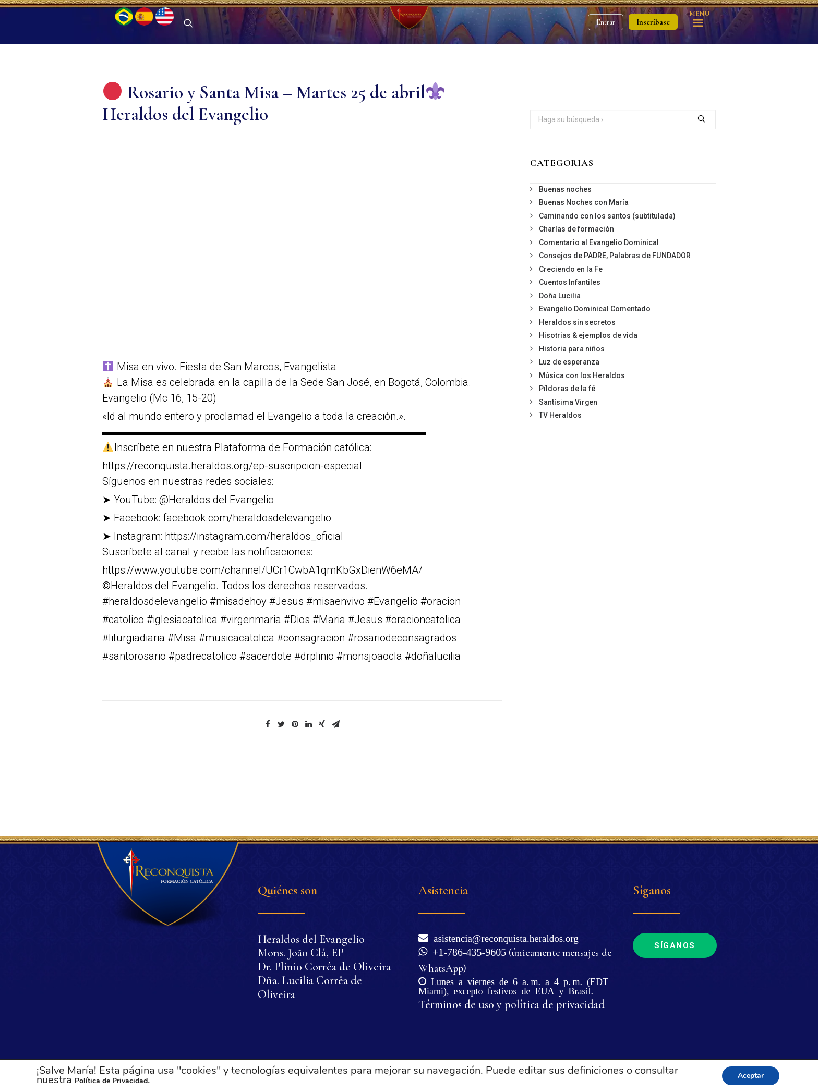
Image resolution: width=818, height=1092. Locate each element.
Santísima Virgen (568, 457)
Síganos (674, 945)
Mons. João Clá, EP (301, 953)
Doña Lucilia (560, 350)
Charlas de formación (576, 284)
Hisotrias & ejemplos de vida (588, 390)
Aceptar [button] (751, 1076)
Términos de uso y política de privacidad (511, 1004)
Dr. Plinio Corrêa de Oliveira (324, 967)
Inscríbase (653, 49)
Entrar (605, 49)
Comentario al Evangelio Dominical (599, 297)
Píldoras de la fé (567, 443)
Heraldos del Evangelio (311, 939)
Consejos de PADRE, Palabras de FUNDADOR (615, 310)
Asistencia (443, 890)
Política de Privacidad (111, 1081)
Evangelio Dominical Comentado (595, 363)
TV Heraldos (560, 470)
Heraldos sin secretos (577, 377)
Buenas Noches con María (584, 257)
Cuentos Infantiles (569, 337)
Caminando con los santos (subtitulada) (607, 270)
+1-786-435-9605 (466, 951)
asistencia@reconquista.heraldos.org (503, 937)
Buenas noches (565, 244)
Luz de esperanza (569, 416)
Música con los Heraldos (582, 430)
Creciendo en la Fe (571, 324)
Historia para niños (572, 403)
